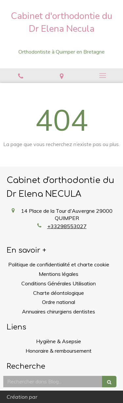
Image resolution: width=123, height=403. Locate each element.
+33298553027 (67, 226)
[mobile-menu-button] (102, 75)
